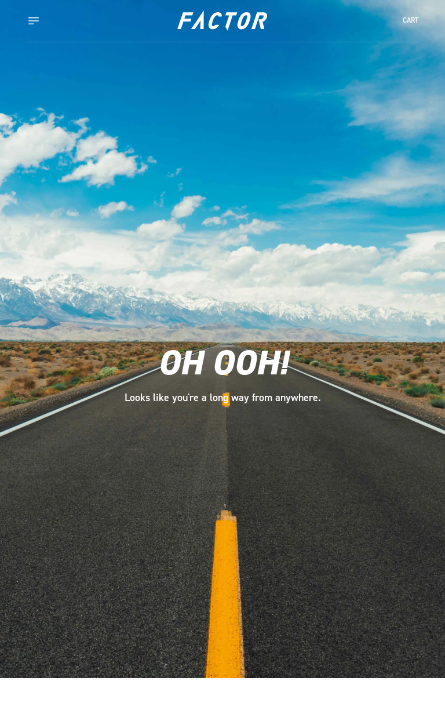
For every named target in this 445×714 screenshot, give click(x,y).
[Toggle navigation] (45, 21)
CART (410, 20)
